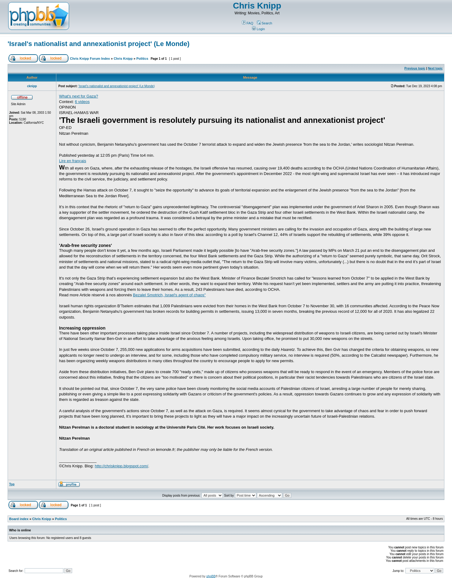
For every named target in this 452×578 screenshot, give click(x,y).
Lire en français (72, 161)
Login (258, 29)
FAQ (247, 23)
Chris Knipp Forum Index (90, 58)
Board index (19, 519)
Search (264, 23)
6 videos (82, 101)
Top (12, 484)
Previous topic (415, 68)
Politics (142, 58)
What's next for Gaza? (78, 96)
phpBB (210, 576)
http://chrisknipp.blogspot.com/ (121, 466)
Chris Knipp (257, 5)
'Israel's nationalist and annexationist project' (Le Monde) (99, 44)
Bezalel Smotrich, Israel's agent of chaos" (169, 295)
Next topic (435, 68)
